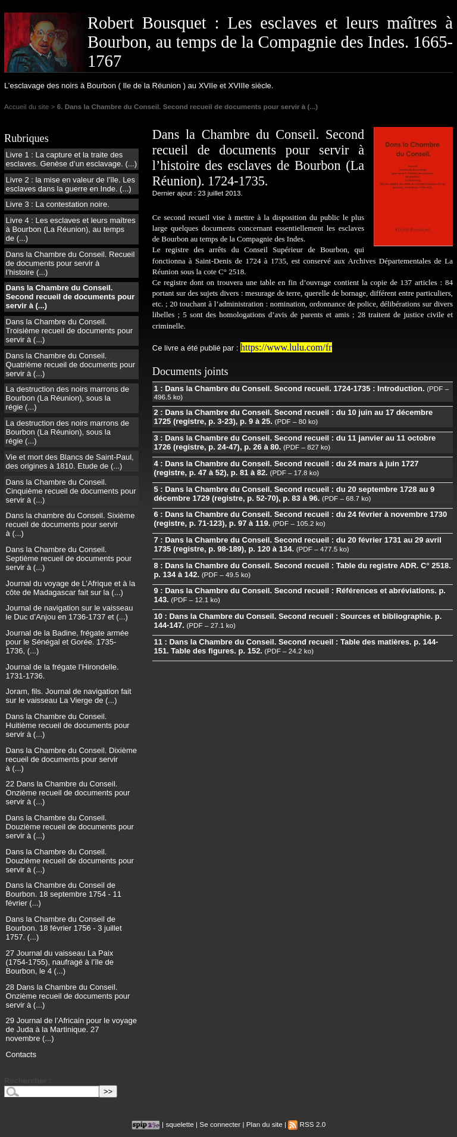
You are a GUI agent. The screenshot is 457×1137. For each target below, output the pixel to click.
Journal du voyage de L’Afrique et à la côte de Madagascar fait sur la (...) (71, 588)
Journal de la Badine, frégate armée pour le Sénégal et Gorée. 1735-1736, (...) (67, 641)
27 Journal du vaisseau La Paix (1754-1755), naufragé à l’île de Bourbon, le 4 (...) (60, 962)
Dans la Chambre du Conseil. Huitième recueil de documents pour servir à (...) (68, 725)
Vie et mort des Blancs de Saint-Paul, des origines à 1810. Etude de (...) (70, 461)
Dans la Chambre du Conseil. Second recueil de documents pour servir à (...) (70, 296)
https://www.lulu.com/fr (286, 347)
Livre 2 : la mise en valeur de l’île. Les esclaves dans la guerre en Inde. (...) (71, 184)
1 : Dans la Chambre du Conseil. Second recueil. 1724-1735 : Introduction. (289, 388)
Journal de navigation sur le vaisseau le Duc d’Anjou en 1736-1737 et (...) (69, 612)
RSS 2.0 (306, 1124)
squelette (179, 1124)
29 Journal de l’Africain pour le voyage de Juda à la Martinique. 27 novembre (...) (71, 1029)
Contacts (21, 1054)
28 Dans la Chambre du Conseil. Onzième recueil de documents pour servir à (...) (68, 996)
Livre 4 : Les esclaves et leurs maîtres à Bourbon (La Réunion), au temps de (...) (71, 229)
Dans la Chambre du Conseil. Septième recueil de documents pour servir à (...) (69, 558)
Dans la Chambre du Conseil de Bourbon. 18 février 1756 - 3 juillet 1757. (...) (64, 928)
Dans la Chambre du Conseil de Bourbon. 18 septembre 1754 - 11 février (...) (63, 894)
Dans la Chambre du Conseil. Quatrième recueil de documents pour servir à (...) (71, 364)
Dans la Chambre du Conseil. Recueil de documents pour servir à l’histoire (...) (70, 263)
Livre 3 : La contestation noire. (57, 204)
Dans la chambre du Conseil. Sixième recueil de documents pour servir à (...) (70, 524)
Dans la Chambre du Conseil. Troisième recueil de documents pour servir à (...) (69, 330)
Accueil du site (26, 106)
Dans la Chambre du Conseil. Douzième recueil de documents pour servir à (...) (70, 826)
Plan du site (264, 1124)
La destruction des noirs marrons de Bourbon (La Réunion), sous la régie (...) (67, 398)
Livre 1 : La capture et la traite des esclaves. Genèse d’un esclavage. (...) (71, 159)
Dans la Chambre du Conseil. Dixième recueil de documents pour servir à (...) (71, 759)
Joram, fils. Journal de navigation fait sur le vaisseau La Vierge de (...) (69, 696)
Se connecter (219, 1124)
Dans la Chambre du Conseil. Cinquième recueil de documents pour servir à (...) (71, 491)
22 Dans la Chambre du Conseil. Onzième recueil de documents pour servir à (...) (68, 792)
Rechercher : (27, 1080)
